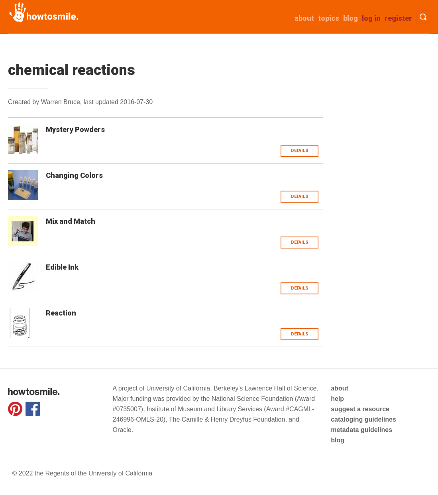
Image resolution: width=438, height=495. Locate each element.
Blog (350, 18)
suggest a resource (360, 409)
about (304, 18)
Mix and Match (70, 221)
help (337, 398)
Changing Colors (74, 175)
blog (337, 440)
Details (299, 150)
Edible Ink (62, 267)
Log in (371, 18)
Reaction (61, 313)
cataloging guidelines (363, 419)
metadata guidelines (361, 429)
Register (398, 18)
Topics (328, 18)
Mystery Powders (75, 129)
